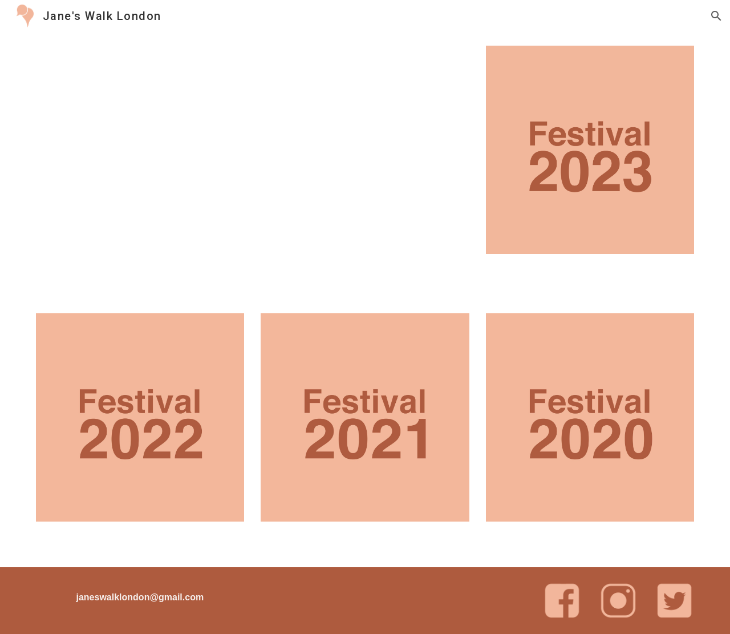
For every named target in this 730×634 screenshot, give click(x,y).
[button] (716, 16)
